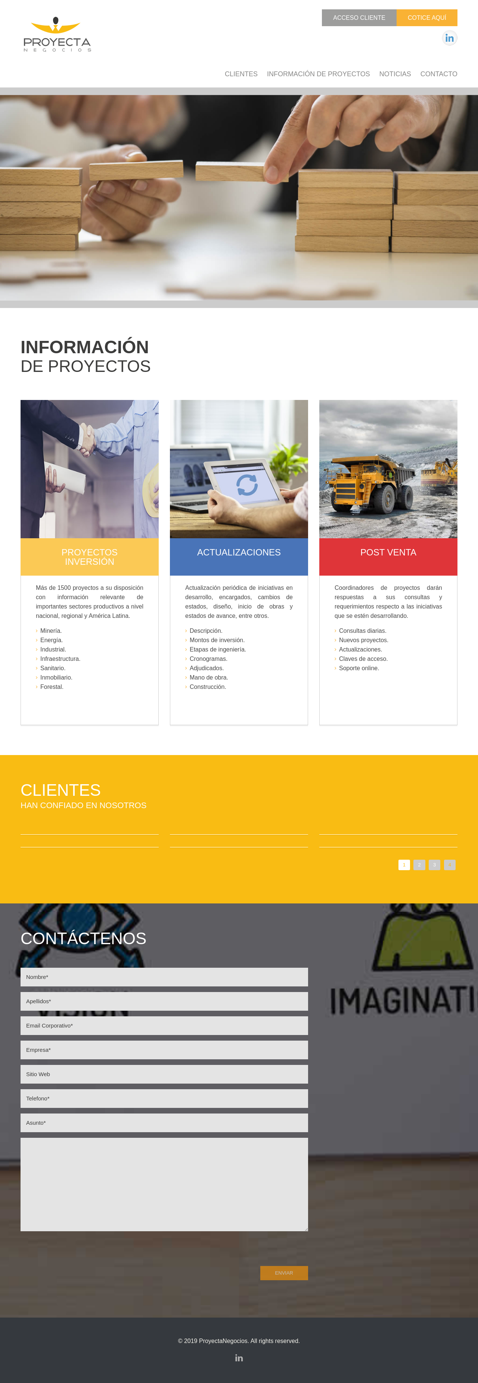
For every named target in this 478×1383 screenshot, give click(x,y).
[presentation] (77, 1250)
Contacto (438, 74)
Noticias (395, 74)
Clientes (241, 74)
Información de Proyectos (318, 74)
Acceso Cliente (359, 18)
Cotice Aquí (427, 18)
